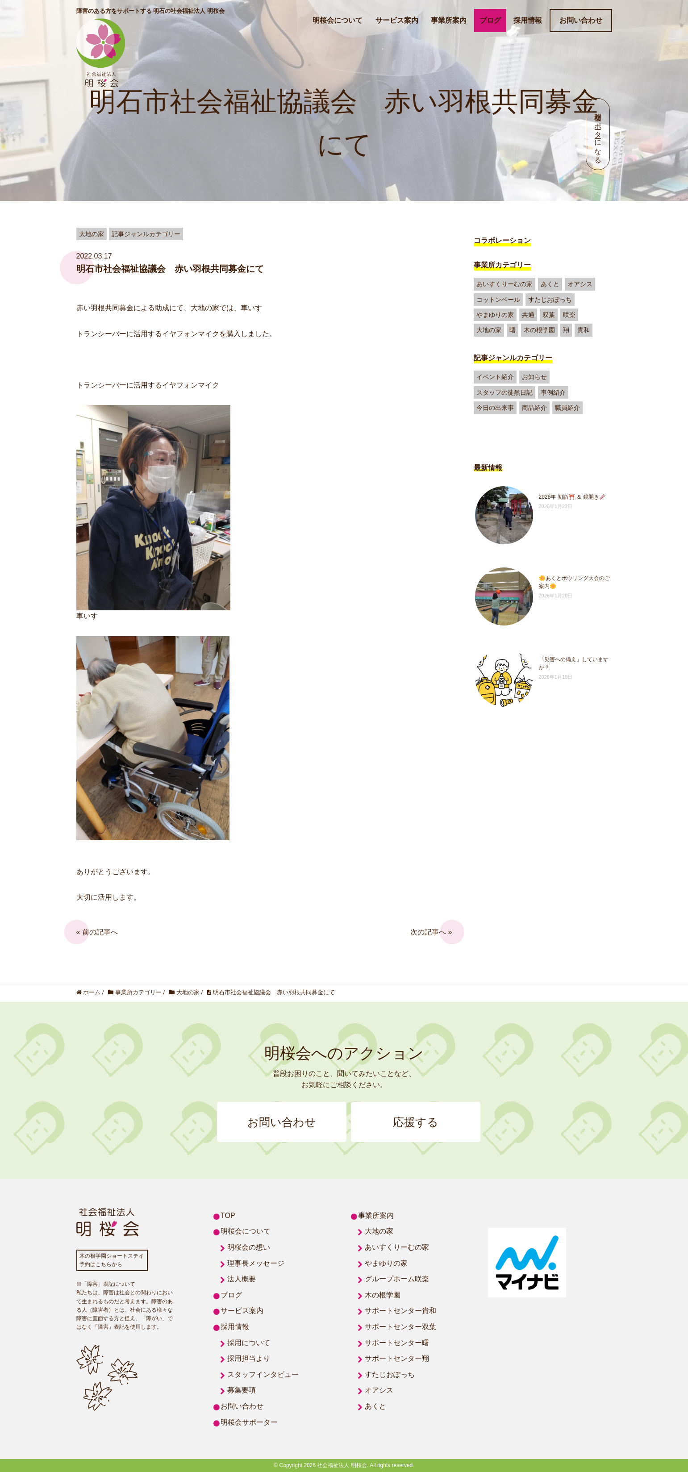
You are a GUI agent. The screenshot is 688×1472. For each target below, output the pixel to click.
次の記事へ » (431, 932)
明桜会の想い (248, 1247)
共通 (528, 314)
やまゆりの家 (495, 314)
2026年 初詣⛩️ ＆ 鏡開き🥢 (572, 497)
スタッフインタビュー (263, 1374)
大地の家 (488, 330)
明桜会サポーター (249, 1422)
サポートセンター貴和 (400, 1310)
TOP (228, 1215)
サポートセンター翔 (397, 1358)
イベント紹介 (495, 376)
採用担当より (248, 1358)
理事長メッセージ (255, 1263)
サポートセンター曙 (397, 1343)
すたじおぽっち (550, 299)
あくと (550, 284)
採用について (248, 1343)
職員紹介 (567, 407)
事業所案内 (449, 20)
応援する (415, 1122)
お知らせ (534, 376)
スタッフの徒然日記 (504, 392)
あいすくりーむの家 (504, 284)
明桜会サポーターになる (598, 134)
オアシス (579, 284)
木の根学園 (539, 330)
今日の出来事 (495, 407)
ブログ (490, 20)
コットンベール (498, 299)
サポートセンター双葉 (400, 1326)
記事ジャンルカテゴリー (513, 358)
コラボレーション (502, 240)
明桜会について (338, 20)
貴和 (583, 330)
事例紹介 (553, 392)
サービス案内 (396, 20)
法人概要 (241, 1279)
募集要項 (241, 1390)
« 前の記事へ (97, 932)
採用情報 (527, 20)
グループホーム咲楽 (397, 1279)
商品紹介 (534, 407)
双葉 (548, 314)
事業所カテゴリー (502, 265)
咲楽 (569, 314)
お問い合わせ (580, 20)
